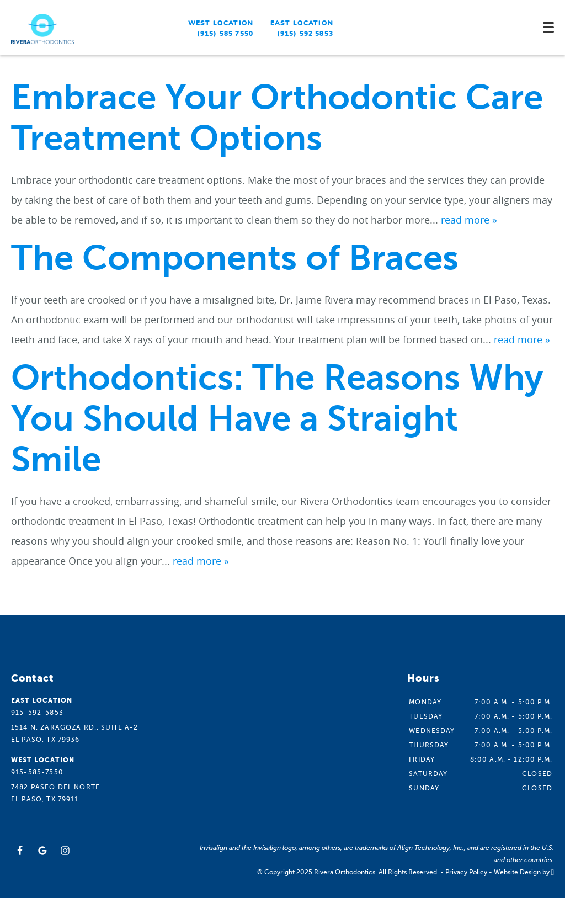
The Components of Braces (235, 258)
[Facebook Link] (20, 850)
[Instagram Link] (65, 850)
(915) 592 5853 (305, 33)
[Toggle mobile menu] (548, 27)
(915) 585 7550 (225, 33)
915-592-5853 (37, 712)
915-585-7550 (37, 772)
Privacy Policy (466, 872)
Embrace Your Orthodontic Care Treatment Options (277, 117)
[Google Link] (42, 850)
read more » (469, 219)
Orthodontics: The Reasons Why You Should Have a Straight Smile (277, 419)
